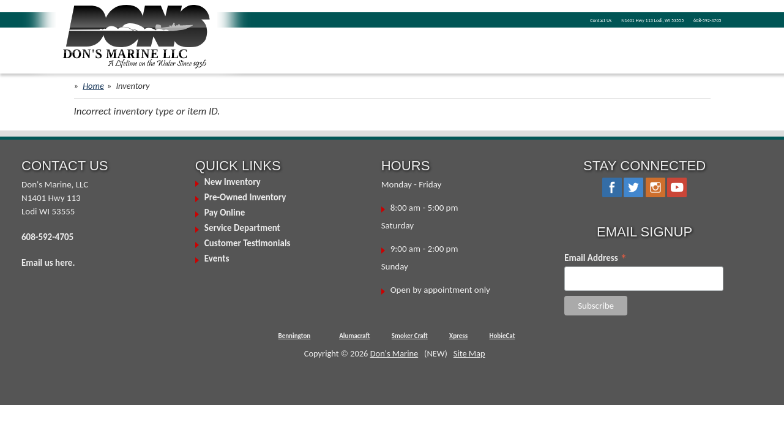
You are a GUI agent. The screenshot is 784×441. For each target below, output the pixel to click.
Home (93, 85)
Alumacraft (354, 336)
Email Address (595, 258)
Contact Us (512, 18)
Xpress (458, 336)
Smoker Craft (410, 336)
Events (217, 258)
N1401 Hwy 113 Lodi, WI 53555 (600, 18)
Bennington (294, 336)
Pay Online (224, 212)
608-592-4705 (695, 18)
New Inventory (232, 181)
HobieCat (502, 336)
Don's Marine (394, 353)
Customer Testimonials (247, 243)
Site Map (469, 353)
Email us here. (48, 262)
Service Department (242, 227)
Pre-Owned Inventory (245, 197)
